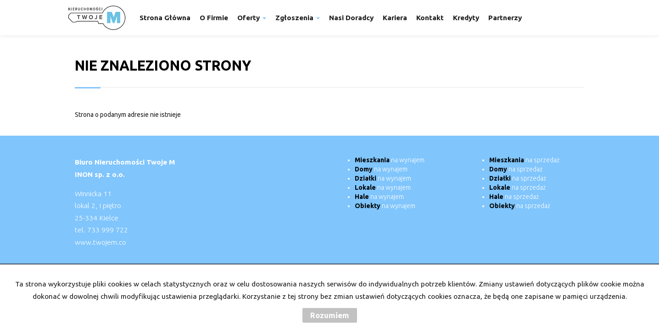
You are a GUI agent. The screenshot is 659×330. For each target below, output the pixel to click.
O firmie (214, 18)
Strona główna (165, 18)
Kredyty (466, 18)
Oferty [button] (251, 18)
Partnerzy (505, 18)
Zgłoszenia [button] (297, 18)
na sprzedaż (524, 160)
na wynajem (389, 160)
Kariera (395, 18)
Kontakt (430, 18)
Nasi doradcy (351, 18)
